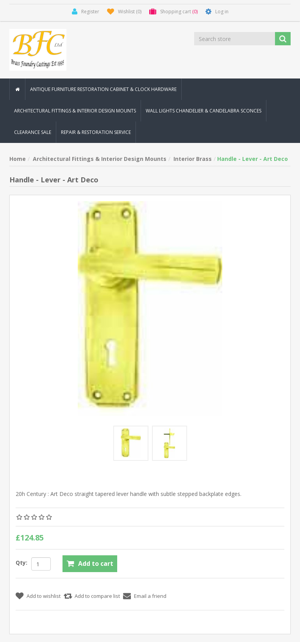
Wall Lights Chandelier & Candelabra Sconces (203, 110)
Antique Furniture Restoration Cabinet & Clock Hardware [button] (103, 89)
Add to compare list (97, 595)
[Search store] (235, 38)
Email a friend (150, 595)
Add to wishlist (44, 595)
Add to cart (95, 563)
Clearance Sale (32, 132)
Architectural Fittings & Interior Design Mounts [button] (75, 110)
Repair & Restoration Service (96, 132)
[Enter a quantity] (41, 564)
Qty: (21, 562)
